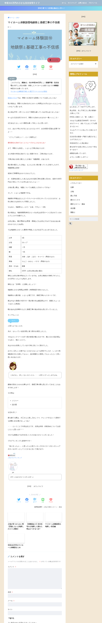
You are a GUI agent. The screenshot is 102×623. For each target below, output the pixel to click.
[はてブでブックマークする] (35, 67)
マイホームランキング (76, 170)
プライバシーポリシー (59, 621)
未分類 (72, 208)
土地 (72, 192)
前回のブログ (12, 98)
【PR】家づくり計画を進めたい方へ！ (51, 8)
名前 (10, 530)
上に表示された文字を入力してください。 (23, 561)
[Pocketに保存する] (51, 67)
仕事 (72, 187)
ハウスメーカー (76, 183)
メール (11, 539)
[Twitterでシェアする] (19, 67)
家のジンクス (75, 200)
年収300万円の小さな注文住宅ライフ (24, 2)
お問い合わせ (82, 3)
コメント (12, 505)
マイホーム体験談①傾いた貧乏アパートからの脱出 (29, 91)
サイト (10, 548)
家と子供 (73, 196)
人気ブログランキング (15, 458)
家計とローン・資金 (77, 204)
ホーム (64, 3)
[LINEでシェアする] (43, 67)
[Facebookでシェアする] (27, 67)
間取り (72, 213)
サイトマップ (72, 3)
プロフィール (93, 3)
